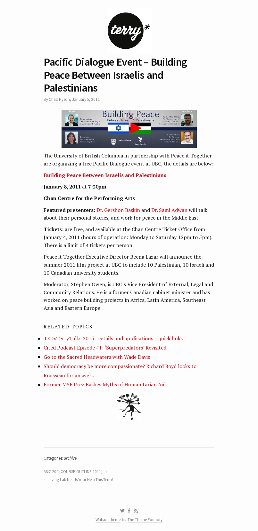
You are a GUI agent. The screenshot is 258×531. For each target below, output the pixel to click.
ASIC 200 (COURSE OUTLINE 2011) (73, 471)
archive (70, 458)
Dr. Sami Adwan (168, 209)
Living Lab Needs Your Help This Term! (81, 479)
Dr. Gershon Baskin (118, 209)
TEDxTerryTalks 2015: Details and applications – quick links (113, 338)
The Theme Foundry (145, 519)
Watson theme (108, 519)
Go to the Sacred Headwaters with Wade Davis (97, 356)
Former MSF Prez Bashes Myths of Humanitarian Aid (105, 384)
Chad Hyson (59, 99)
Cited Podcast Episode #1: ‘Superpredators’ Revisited (105, 347)
